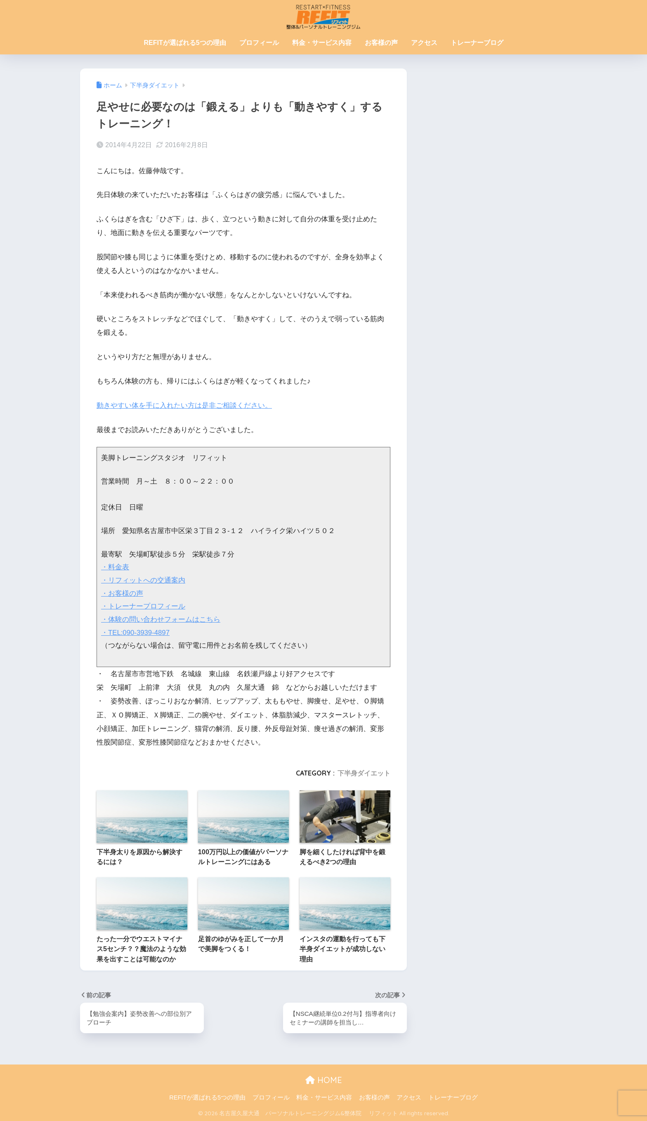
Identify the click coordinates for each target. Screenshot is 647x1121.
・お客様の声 (122, 593)
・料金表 (115, 567)
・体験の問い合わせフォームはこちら (160, 619)
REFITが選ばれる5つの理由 (185, 42)
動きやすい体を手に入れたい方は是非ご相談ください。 (184, 405)
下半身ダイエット (364, 772)
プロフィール (259, 42)
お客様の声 (381, 42)
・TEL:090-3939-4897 (136, 632)
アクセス (424, 42)
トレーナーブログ (477, 42)
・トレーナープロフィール (143, 606)
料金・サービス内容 (322, 42)
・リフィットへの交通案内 (143, 580)
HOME (323, 1079)
